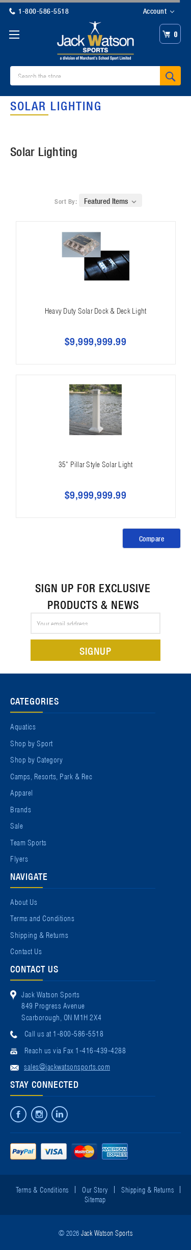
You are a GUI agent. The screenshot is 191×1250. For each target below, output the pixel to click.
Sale (16, 825)
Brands (20, 809)
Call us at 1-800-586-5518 (64, 1033)
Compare (152, 538)
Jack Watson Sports (106, 1232)
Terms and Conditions (42, 918)
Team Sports (28, 842)
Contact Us (26, 951)
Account (158, 11)
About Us (23, 901)
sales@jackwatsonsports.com (67, 1066)
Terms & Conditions (42, 1189)
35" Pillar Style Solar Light (96, 464)
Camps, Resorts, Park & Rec (51, 776)
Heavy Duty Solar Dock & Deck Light (96, 310)
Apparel (21, 792)
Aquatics (23, 726)
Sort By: (65, 201)
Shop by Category (36, 759)
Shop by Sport (31, 743)
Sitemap (95, 1199)
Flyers (19, 858)
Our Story (95, 1189)
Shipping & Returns (39, 934)
